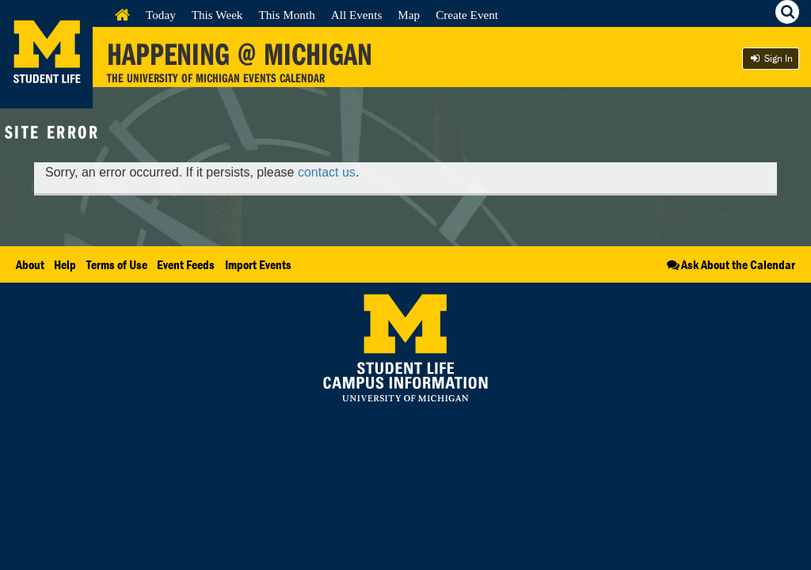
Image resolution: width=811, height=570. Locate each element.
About (30, 264)
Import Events (258, 264)
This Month (286, 14)
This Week (217, 14)
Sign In (770, 58)
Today (161, 14)
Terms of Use (116, 264)
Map (409, 14)
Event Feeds (186, 264)
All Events (357, 14)
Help (65, 264)
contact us (327, 172)
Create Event (467, 14)
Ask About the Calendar (729, 264)
